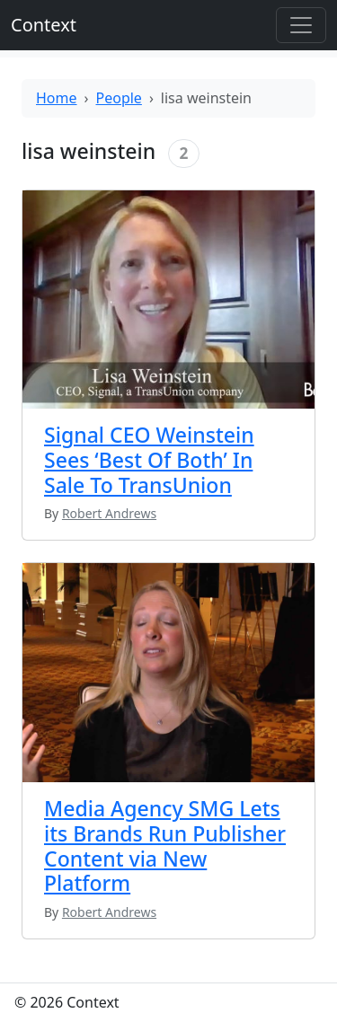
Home (56, 98)
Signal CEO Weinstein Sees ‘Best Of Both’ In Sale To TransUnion (149, 459)
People (119, 98)
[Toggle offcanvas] (301, 25)
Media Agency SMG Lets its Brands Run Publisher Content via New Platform (165, 845)
